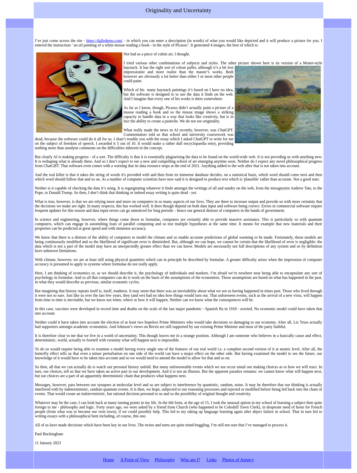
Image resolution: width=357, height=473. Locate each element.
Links (212, 459)
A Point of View (134, 459)
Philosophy (165, 459)
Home (108, 459)
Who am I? (190, 459)
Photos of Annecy (238, 459)
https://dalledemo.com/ (104, 40)
